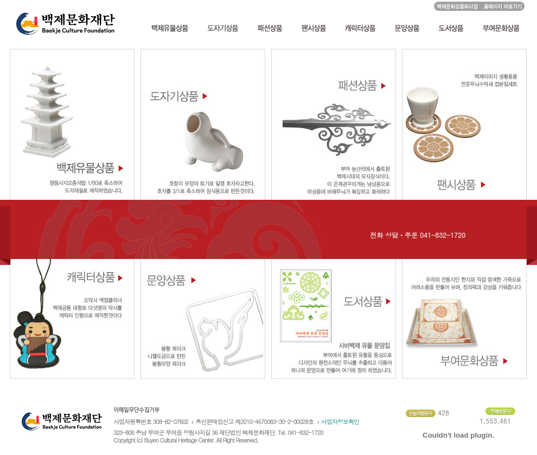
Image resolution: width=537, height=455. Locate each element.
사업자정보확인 (340, 422)
